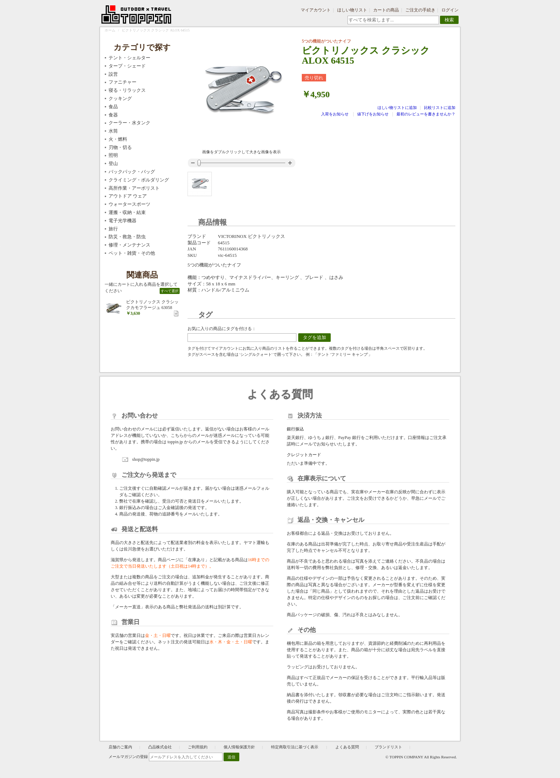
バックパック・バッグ (132, 171)
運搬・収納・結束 (127, 212)
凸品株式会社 (160, 747)
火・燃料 (118, 139)
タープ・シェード (127, 66)
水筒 (113, 131)
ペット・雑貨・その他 (132, 253)
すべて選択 (170, 291)
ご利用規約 (198, 747)
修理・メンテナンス (129, 245)
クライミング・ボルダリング (139, 180)
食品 (113, 106)
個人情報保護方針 (239, 747)
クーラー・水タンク (129, 122)
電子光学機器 (122, 220)
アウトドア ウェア (128, 196)
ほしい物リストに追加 (398, 107)
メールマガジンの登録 (128, 756)
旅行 (113, 228)
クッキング (120, 98)
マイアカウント (316, 10)
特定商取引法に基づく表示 (295, 747)
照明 (113, 155)
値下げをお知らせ (373, 114)
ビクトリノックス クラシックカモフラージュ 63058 (152, 304)
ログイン (450, 10)
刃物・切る (120, 147)
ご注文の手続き (420, 10)
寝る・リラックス (127, 90)
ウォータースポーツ (129, 204)
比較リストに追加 (439, 107)
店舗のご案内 (120, 747)
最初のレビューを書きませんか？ (425, 114)
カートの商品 (386, 10)
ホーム (110, 30)
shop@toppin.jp (146, 459)
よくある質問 (347, 747)
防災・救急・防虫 (127, 236)
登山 (113, 163)
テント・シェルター (129, 57)
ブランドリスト (388, 747)
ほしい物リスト (352, 10)
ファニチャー (122, 82)
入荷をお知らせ (335, 114)
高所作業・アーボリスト (134, 188)
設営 (113, 74)
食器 (113, 115)
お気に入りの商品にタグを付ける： (222, 328)
